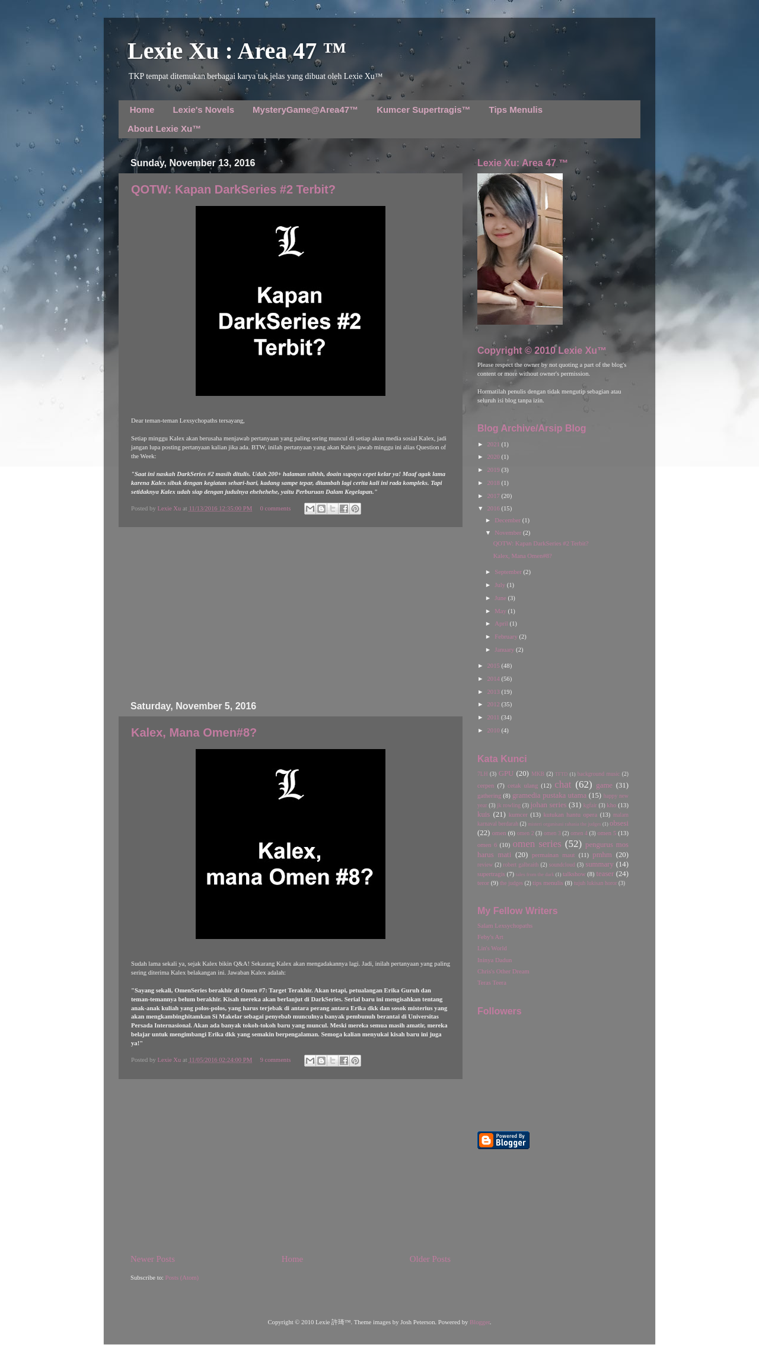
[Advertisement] (291, 614)
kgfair (590, 805)
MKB (537, 773)
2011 (494, 717)
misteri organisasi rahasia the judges (564, 824)
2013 (494, 692)
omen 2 (525, 833)
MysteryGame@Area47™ (305, 109)
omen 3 (552, 833)
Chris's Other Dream (503, 971)
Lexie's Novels (203, 109)
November (509, 532)
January (505, 649)
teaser (605, 874)
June (501, 598)
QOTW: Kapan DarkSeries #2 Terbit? (233, 189)
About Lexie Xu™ (164, 128)
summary (599, 864)
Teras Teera (491, 982)
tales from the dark (535, 874)
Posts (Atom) (182, 1277)
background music (599, 773)
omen (499, 833)
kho (611, 805)
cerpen (485, 785)
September (509, 572)
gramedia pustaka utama (549, 795)
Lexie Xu (170, 508)
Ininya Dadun (494, 960)
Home (142, 109)
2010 (494, 730)
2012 (494, 704)
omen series (537, 843)
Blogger (480, 1322)
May (501, 611)
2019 (494, 470)
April (502, 623)
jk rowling (509, 805)
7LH (482, 773)
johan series (549, 805)
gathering (489, 795)
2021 (494, 444)
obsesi (619, 823)
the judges (511, 883)
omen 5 (606, 833)
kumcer (518, 814)
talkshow (574, 874)
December (508, 520)
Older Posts (430, 1259)
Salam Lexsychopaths (504, 925)
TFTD (561, 774)
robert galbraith (520, 864)
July (500, 585)
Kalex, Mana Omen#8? (194, 732)
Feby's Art (490, 937)
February (507, 636)
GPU (506, 773)
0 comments (275, 508)
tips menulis (547, 883)
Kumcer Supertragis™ (423, 109)
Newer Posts (152, 1259)
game (604, 785)
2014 (494, 678)
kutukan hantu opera (570, 814)
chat (562, 784)
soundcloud (562, 864)
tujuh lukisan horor (595, 883)
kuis (483, 814)
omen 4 (579, 833)
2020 (494, 456)
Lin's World (492, 948)
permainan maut (553, 855)
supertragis (491, 874)
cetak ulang (523, 785)
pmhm (602, 855)
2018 (494, 483)
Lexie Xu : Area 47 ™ (236, 50)
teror (483, 883)
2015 (494, 665)
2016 (494, 508)
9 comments (275, 1060)
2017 (494, 496)
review (485, 864)
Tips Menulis (516, 109)
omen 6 (487, 845)
